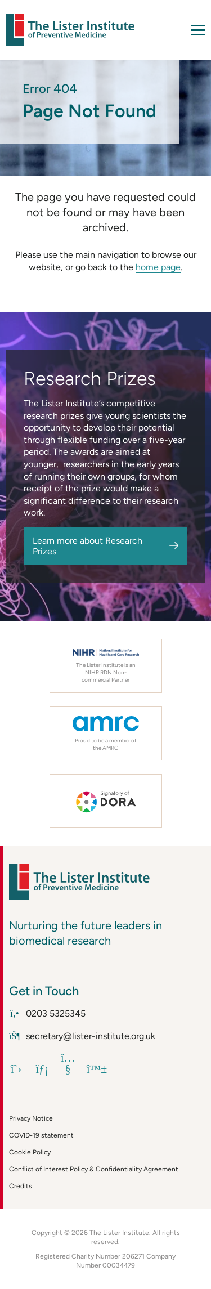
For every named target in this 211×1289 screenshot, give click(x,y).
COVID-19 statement (41, 1135)
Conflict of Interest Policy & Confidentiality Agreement (93, 1169)
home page (158, 267)
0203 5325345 (47, 1013)
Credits (20, 1186)
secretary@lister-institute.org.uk (82, 1036)
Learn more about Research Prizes (87, 546)
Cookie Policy (30, 1152)
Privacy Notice (31, 1118)
